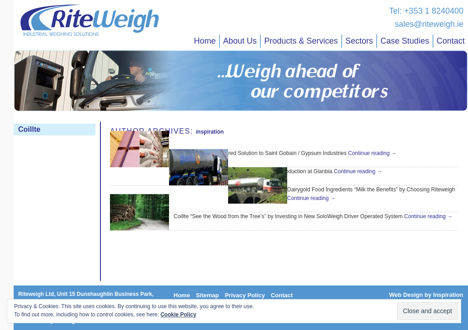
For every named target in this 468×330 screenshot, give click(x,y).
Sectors (359, 40)
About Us (240, 40)
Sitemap (207, 295)
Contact (451, 40)
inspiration (210, 132)
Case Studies (404, 40)
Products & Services (301, 40)
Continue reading (372, 153)
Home (205, 40)
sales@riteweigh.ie (429, 24)
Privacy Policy (245, 295)
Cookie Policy (178, 314)
